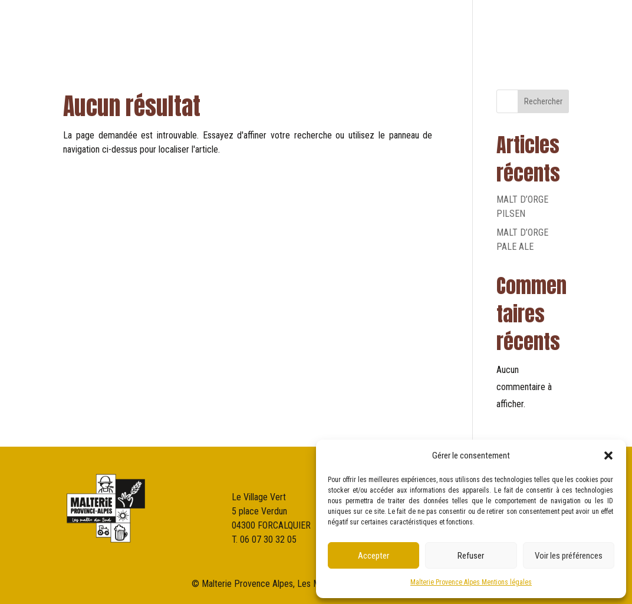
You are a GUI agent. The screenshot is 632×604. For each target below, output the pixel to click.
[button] (608, 455)
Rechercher (543, 101)
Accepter (373, 555)
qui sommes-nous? (345, 29)
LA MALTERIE (269, 29)
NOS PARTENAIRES (488, 29)
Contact (552, 29)
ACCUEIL (216, 29)
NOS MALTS (419, 29)
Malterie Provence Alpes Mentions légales (471, 582)
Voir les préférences (569, 555)
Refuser (470, 555)
